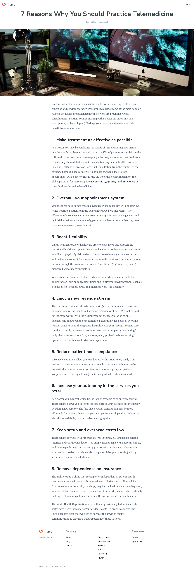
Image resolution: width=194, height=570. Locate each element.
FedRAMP (103, 553)
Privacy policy (104, 537)
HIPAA (101, 549)
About (69, 537)
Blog (68, 541)
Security (101, 545)
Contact (69, 545)
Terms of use (104, 541)
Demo (187, 4)
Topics (135, 537)
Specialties (137, 541)
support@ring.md (47, 537)
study (62, 162)
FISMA (101, 558)
